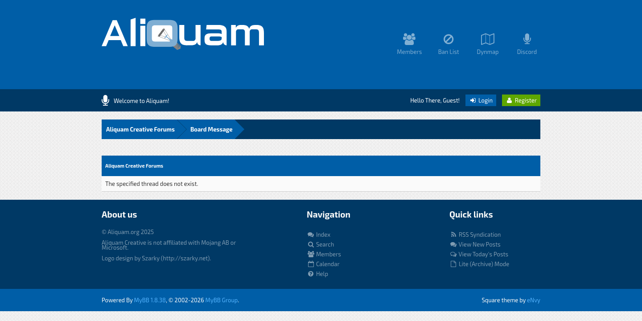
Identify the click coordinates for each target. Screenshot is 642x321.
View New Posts (475, 244)
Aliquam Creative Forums (140, 129)
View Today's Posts (478, 254)
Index (318, 234)
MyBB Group (222, 300)
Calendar (323, 264)
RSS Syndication (475, 234)
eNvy (533, 300)
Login (481, 100)
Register (521, 100)
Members (324, 254)
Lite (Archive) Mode (479, 264)
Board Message (211, 129)
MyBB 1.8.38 (150, 300)
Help (317, 273)
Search (320, 244)
